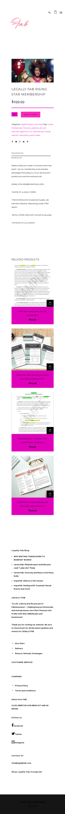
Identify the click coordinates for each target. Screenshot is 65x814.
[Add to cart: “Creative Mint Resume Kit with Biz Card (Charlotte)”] (50, 366)
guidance (35, 128)
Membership (38, 132)
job (41, 128)
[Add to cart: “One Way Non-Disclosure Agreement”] (50, 303)
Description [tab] (17, 153)
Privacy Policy (21, 686)
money (48, 132)
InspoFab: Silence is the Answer (28, 581)
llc (31, 132)
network (15, 135)
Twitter (17, 733)
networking (24, 135)
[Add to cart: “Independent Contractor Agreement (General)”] (50, 430)
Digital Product (27, 124)
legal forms (24, 132)
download (38, 124)
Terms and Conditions (25, 691)
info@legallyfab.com (21, 763)
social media (35, 135)
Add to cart (30, 114)
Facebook (17, 725)
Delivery (19, 648)
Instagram (18, 742)
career (50, 124)
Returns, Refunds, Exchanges (28, 653)
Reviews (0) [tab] (16, 158)
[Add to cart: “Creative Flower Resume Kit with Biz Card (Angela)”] (50, 494)
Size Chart (20, 643)
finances (26, 128)
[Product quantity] (15, 114)
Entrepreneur (17, 128)
